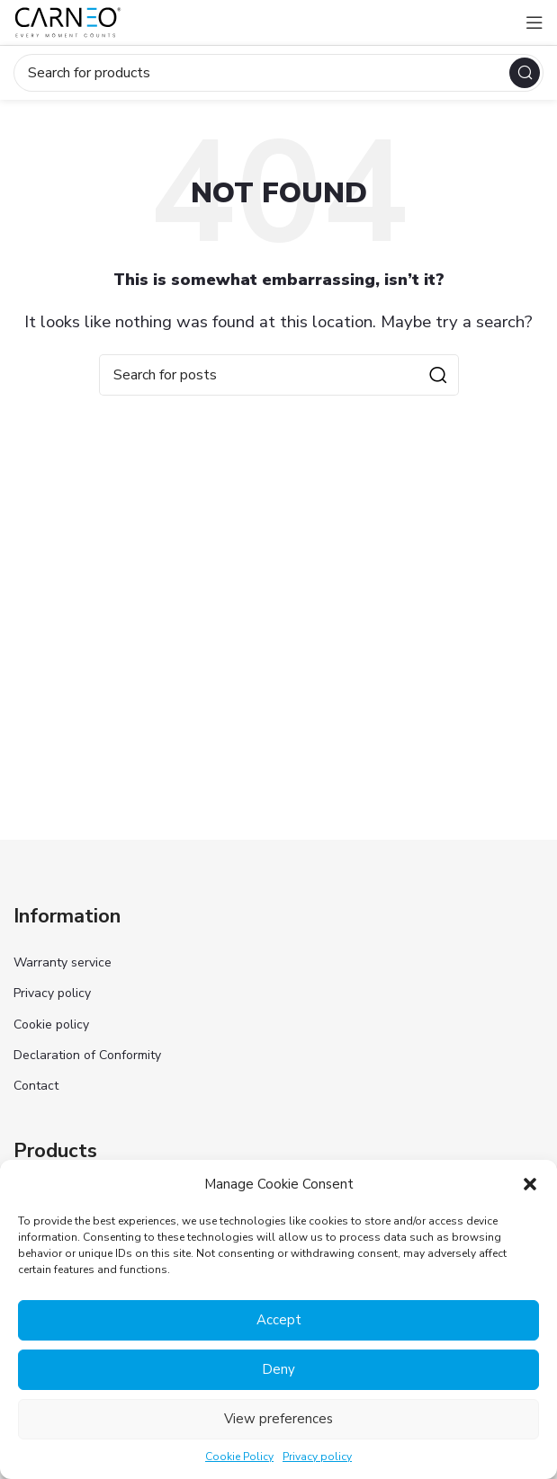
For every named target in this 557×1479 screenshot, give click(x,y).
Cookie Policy (239, 1456)
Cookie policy (51, 1024)
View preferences (278, 1419)
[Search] (278, 73)
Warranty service (62, 962)
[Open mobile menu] (535, 22)
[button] (530, 1184)
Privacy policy (317, 1456)
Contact (35, 1085)
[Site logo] (67, 21)
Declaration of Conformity (87, 1055)
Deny (278, 1369)
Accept (278, 1320)
